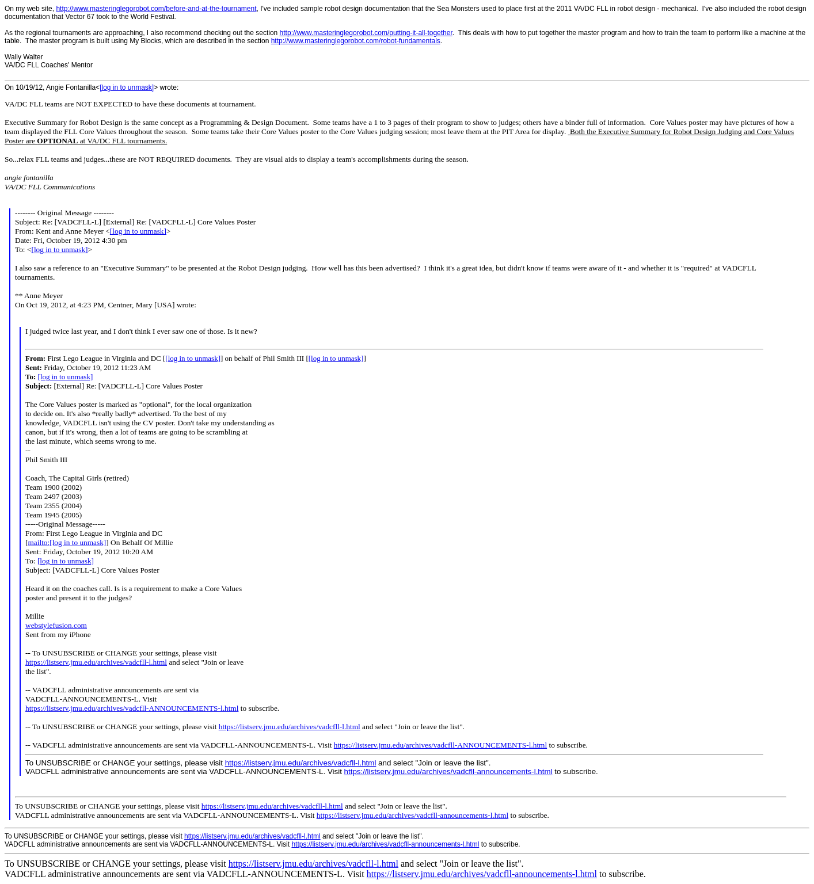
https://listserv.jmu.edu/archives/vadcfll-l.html (96, 662)
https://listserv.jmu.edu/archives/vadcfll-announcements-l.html (448, 771)
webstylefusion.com (56, 625)
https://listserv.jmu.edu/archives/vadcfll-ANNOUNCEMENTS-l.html (131, 708)
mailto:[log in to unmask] (67, 542)
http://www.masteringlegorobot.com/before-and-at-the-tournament (156, 9)
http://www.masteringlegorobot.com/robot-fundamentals (355, 41)
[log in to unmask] (127, 87)
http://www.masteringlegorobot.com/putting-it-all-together (366, 33)
